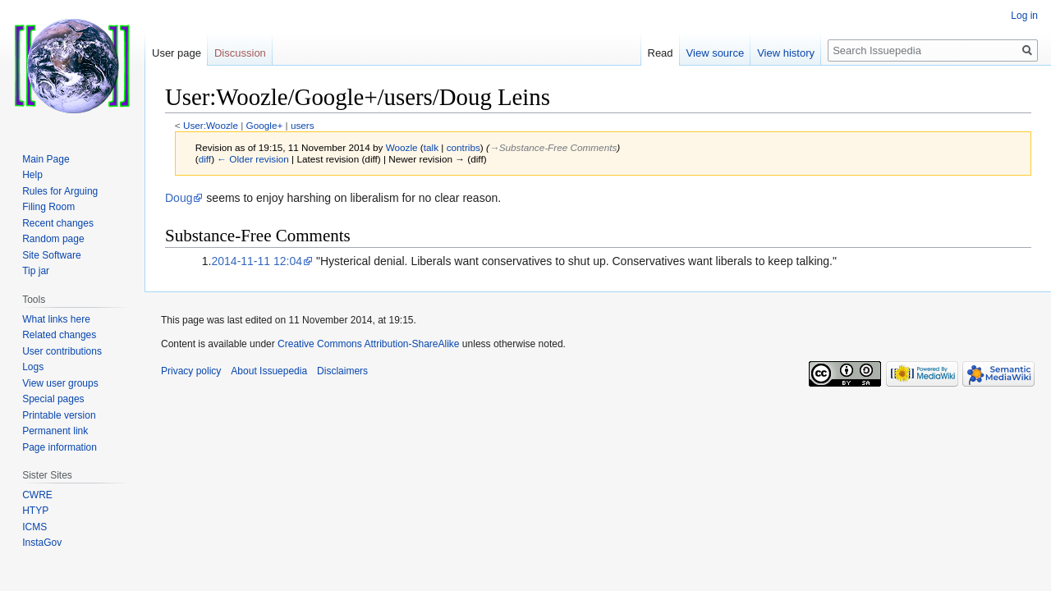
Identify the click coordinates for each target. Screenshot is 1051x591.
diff (205, 158)
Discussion (240, 53)
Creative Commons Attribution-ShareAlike (368, 344)
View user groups (60, 383)
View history (786, 53)
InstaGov (42, 542)
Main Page (45, 159)
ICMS (34, 527)
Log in (1024, 15)
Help (32, 175)
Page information (59, 447)
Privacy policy (191, 371)
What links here (56, 319)
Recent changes (58, 223)
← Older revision (253, 158)
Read (660, 53)
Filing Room (48, 207)
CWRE (37, 495)
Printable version (58, 415)
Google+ (264, 125)
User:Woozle (210, 125)
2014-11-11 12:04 (256, 261)
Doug (178, 197)
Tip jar (35, 271)
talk (431, 147)
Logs (33, 367)
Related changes (59, 335)
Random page (53, 239)
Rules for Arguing (60, 191)
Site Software (51, 255)
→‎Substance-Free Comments (553, 147)
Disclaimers (342, 371)
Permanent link (55, 431)
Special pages (53, 399)
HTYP (35, 510)
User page (176, 53)
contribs (463, 147)
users (302, 125)
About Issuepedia (269, 371)
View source (715, 53)
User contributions (62, 351)
